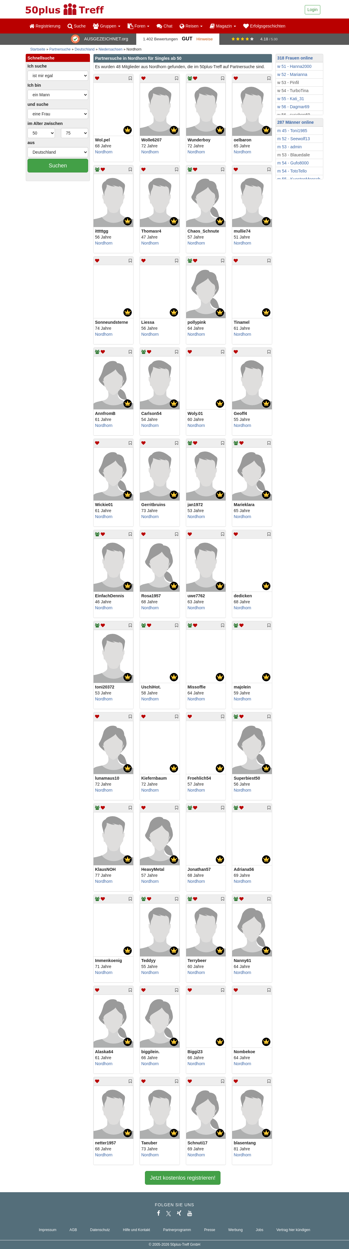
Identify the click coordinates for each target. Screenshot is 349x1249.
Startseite (37, 49)
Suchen (58, 166)
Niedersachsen (111, 49)
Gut (187, 39)
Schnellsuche (40, 58)
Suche (77, 26)
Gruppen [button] (106, 26)
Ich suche (37, 66)
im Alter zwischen (45, 123)
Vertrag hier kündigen (293, 1230)
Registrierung (44, 26)
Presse (209, 1230)
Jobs (259, 1230)
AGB (73, 1230)
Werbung (235, 1230)
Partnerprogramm (177, 1230)
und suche (37, 104)
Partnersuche (60, 49)
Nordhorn (103, 151)
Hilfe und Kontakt (136, 1230)
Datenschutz (100, 1230)
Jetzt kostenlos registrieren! (182, 1178)
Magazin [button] (223, 26)
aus (31, 142)
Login (312, 9)
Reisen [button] (191, 26)
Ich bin (34, 85)
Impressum (47, 1230)
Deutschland (85, 49)
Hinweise (204, 39)
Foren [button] (138, 26)
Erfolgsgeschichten (264, 26)
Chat (164, 26)
